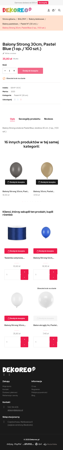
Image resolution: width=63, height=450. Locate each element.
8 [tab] (40, 201)
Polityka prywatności (39, 392)
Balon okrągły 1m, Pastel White (45, 325)
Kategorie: (7, 95)
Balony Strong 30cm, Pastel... (14, 325)
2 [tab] (25, 201)
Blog (33, 395)
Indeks (5, 88)
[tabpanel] (16, 175)
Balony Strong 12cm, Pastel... (43, 258)
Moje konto (7, 386)
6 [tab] (35, 201)
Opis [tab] (12, 118)
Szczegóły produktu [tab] (29, 118)
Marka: (5, 91)
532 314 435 (13, 407)
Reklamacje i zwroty (10, 395)
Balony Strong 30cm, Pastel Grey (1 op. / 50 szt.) (16, 191)
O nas (33, 386)
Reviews (48, 118)
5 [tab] (32, 201)
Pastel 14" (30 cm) (21, 95)
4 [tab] (30, 201)
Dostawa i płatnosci (10, 392)
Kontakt (6, 389)
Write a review (9, 53)
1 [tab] (22, 201)
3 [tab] (27, 201)
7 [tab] (38, 201)
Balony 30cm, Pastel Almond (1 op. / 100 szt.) (44, 191)
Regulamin (35, 389)
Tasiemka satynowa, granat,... (13, 258)
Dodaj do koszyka (30, 71)
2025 (13, 91)
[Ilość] (9, 71)
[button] (43, 2)
